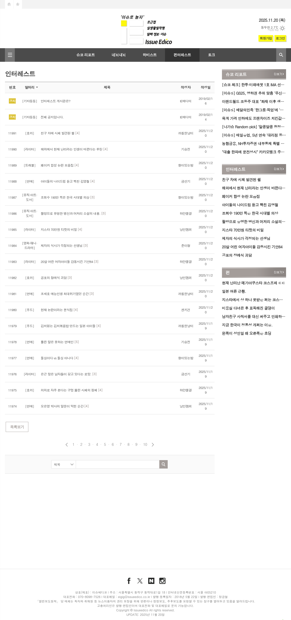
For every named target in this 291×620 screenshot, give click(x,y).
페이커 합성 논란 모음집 (241, 196)
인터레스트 (235, 169)
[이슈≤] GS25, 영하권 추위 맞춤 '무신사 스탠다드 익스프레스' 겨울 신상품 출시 (254, 93)
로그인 (280, 38)
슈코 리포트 (85, 54)
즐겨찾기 (18, 4)
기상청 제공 (273, 30)
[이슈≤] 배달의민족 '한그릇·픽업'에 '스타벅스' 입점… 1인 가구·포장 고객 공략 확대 (254, 109)
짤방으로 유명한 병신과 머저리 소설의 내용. (254, 221)
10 (145, 444)
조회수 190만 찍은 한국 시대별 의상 (250, 213)
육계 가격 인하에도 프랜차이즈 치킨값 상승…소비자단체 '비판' (254, 118)
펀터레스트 (182, 54)
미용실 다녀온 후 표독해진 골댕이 (248, 308)
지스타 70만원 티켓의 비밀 (243, 230)
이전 (67, 445)
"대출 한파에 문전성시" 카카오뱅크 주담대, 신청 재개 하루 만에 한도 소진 (254, 151)
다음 (153, 445)
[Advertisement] (97, 514)
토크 (211, 54)
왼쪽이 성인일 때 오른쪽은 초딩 (246, 333)
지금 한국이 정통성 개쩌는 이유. (247, 324)
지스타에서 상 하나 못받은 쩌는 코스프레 (254, 299)
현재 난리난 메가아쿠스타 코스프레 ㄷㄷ (253, 282)
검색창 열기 (281, 55)
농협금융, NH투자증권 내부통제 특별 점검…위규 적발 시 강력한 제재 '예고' (254, 143)
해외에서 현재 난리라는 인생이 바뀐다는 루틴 (254, 188)
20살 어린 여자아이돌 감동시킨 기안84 (252, 246)
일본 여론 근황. (234, 291)
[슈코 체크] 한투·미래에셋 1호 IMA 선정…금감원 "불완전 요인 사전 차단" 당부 (254, 84)
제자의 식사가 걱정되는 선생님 (246, 238)
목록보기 (17, 426)
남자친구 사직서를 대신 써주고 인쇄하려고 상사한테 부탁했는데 (254, 316)
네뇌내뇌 (119, 54)
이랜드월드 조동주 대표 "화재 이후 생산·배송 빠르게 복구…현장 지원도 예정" (254, 101)
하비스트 (149, 54)
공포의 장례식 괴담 (237, 255)
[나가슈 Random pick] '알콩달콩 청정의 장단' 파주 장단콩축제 (254, 126)
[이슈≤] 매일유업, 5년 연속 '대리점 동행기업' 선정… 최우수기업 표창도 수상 (254, 135)
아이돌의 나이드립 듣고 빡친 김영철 (250, 204)
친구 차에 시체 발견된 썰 (241, 179)
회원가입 (266, 38)
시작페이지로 (9, 4)
